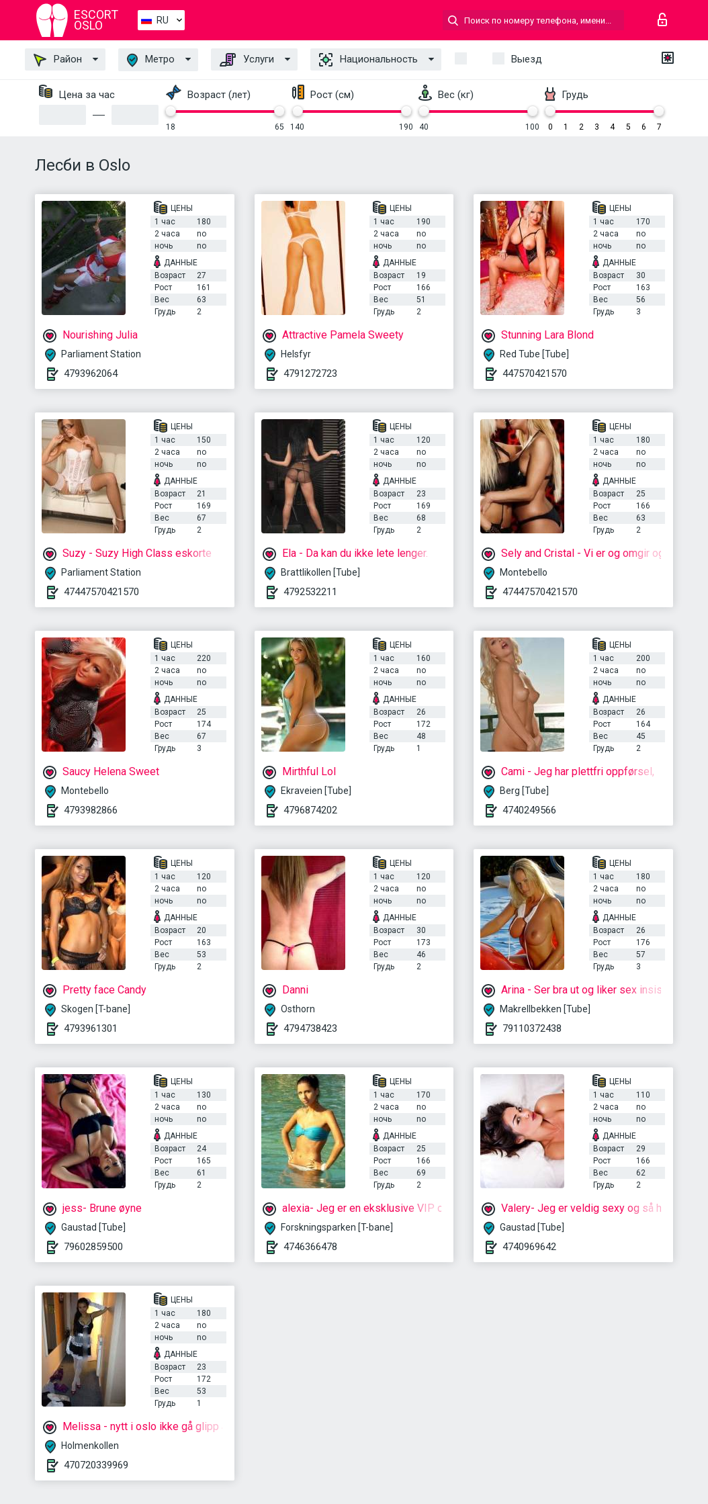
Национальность (368, 60)
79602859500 (93, 1247)
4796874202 (310, 810)
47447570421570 (101, 592)
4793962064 (91, 373)
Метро (151, 60)
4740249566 (529, 810)
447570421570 (534, 373)
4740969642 (529, 1247)
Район (58, 60)
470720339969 (96, 1465)
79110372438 (532, 1028)
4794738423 (310, 1028)
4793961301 (91, 1028)
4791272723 (310, 373)
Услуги (247, 60)
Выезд (526, 59)
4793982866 (91, 810)
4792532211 (310, 592)
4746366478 (310, 1247)
